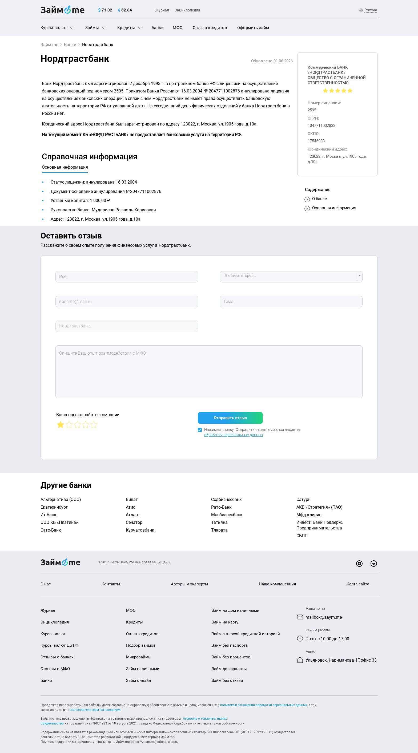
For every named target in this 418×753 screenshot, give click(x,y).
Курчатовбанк (140, 526)
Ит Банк (49, 511)
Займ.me (49, 44)
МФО (178, 27)
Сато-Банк (51, 526)
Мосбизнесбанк (227, 511)
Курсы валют (57, 27)
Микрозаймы (138, 653)
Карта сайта (358, 580)
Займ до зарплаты (229, 665)
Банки (158, 27)
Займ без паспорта (230, 642)
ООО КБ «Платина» (59, 519)
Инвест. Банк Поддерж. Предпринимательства (319, 522)
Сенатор (134, 519)
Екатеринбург (54, 504)
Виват (132, 496)
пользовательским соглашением (95, 707)
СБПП (302, 532)
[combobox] (291, 276)
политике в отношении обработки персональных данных (263, 702)
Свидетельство (52, 720)
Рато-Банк (221, 504)
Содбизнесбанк (226, 496)
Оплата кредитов (210, 27)
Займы (95, 27)
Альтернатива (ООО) (61, 496)
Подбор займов (141, 642)
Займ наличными (142, 665)
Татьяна (219, 519)
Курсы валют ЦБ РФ (60, 642)
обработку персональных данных (233, 432)
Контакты (111, 580)
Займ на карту (225, 619)
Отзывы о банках (57, 653)
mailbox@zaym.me (324, 614)
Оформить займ (253, 27)
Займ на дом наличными (235, 607)
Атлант (133, 511)
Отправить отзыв (230, 414)
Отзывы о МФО (55, 665)
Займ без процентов (231, 653)
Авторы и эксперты (189, 580)
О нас (46, 580)
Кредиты (129, 27)
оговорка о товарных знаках (205, 715)
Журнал (162, 10)
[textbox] (289, 277)
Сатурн (303, 496)
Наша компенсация (277, 580)
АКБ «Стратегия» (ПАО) (319, 504)
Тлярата (219, 526)
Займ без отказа (227, 677)
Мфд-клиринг (309, 511)
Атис (130, 504)
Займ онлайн (138, 677)
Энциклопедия (187, 10)
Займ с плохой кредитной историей (246, 630)
